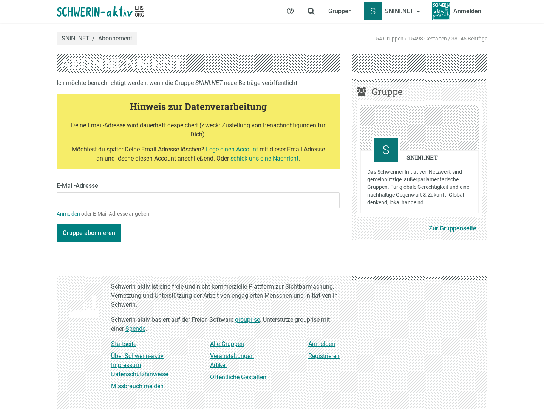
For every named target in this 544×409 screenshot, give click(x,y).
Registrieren (324, 356)
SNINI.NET (76, 38)
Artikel (218, 365)
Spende (135, 328)
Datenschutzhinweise (139, 374)
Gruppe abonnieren (89, 232)
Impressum (126, 365)
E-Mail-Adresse (77, 185)
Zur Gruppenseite (452, 228)
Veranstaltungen (232, 356)
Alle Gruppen (227, 343)
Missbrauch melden (137, 386)
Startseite (123, 343)
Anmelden (68, 214)
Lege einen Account (232, 149)
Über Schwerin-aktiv (137, 356)
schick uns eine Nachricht (264, 158)
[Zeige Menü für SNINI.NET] (392, 11)
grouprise (247, 319)
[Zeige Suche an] (311, 11)
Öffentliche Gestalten (238, 377)
